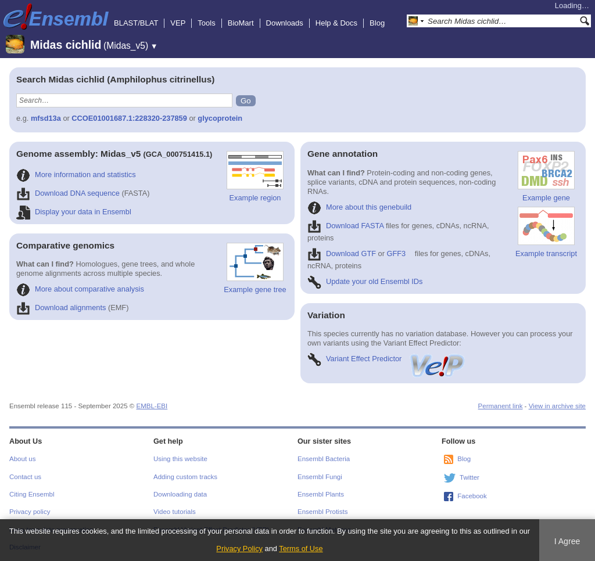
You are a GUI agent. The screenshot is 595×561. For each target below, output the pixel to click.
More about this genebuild (359, 207)
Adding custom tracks (185, 476)
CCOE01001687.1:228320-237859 (129, 118)
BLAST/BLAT (136, 23)
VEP (177, 23)
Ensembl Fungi (320, 476)
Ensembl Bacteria (324, 458)
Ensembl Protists (322, 511)
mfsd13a (46, 118)
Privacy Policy (239, 548)
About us (22, 458)
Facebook (472, 495)
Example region (255, 176)
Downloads (284, 23)
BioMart (241, 23)
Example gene (546, 176)
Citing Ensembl (31, 494)
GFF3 (396, 253)
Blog (377, 23)
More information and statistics (76, 174)
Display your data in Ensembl (73, 211)
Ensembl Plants (321, 494)
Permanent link (500, 405)
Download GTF (341, 253)
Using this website (180, 458)
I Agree (567, 541)
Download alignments (61, 307)
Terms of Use (300, 548)
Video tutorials (174, 511)
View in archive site (557, 405)
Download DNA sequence (68, 193)
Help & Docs (336, 23)
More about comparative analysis (80, 289)
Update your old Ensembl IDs (364, 281)
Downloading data (180, 494)
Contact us (25, 476)
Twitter (469, 477)
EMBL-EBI (151, 405)
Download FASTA (345, 225)
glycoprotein (220, 118)
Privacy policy (29, 511)
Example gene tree (255, 268)
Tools (206, 23)
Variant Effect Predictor (387, 358)
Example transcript (546, 232)
